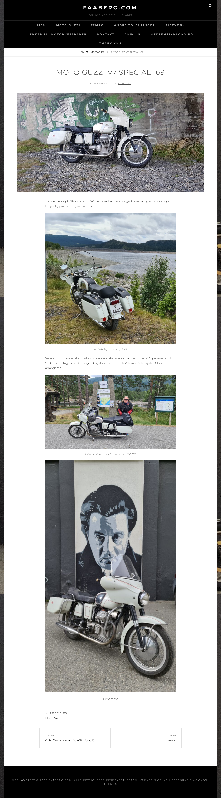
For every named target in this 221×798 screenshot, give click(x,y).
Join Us (132, 34)
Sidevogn (175, 25)
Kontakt (105, 34)
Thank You (110, 43)
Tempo (97, 25)
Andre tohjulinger (134, 25)
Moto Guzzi (68, 25)
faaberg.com (110, 7)
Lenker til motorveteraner (57, 34)
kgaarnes (124, 83)
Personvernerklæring (147, 780)
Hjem (41, 25)
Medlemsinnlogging (172, 34)
